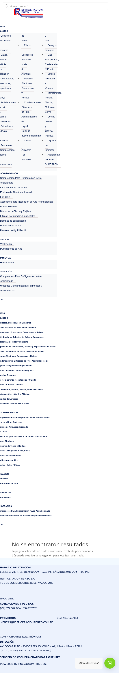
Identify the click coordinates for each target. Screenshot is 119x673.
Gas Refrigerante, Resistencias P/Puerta (52, 61)
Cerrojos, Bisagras (51, 47)
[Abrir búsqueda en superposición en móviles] (55, 6)
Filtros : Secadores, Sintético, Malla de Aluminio (27, 59)
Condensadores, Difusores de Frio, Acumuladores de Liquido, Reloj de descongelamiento (31, 119)
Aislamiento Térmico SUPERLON (52, 159)
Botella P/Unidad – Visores (50, 80)
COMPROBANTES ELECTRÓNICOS (21, 636)
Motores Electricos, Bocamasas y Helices (27, 88)
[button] (109, 663)
